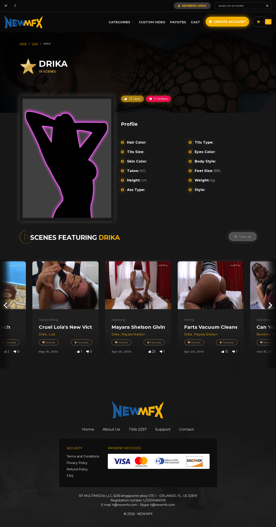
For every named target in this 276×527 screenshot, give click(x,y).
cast (35, 43)
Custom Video (152, 22)
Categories (121, 22)
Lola (52, 334)
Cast (195, 22)
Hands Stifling (48, 319)
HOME (23, 43)
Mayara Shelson (133, 334)
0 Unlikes (158, 99)
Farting (189, 319)
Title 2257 (138, 429)
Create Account (227, 22)
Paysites (178, 22)
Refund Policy (77, 469)
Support (163, 429)
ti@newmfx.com (124, 505)
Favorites (81, 342)
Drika (43, 334)
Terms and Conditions (83, 456)
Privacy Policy (77, 463)
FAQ (70, 476)
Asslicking (118, 319)
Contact (186, 429)
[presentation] (5, 305)
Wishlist (48, 342)
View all (242, 236)
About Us (111, 429)
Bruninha (264, 334)
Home (88, 429)
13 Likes (132, 99)
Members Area (192, 5)
